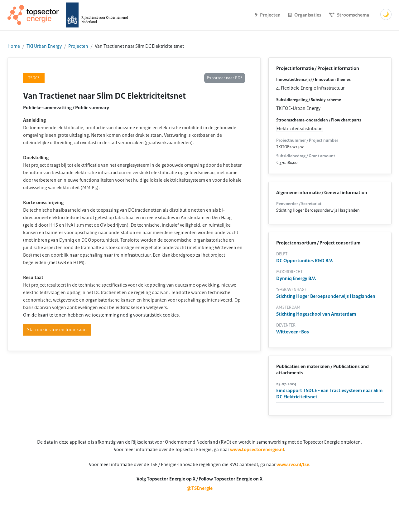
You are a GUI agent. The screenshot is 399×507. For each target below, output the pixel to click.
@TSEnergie (200, 488)
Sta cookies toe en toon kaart (57, 329)
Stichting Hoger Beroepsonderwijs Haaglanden (325, 296)
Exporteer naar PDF (225, 78)
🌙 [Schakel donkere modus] (386, 14)
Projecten (78, 46)
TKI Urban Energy (44, 46)
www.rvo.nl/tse (292, 464)
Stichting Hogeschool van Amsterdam (316, 314)
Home (13, 46)
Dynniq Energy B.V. (296, 278)
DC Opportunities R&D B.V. (304, 260)
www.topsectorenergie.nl (257, 449)
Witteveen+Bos (292, 331)
